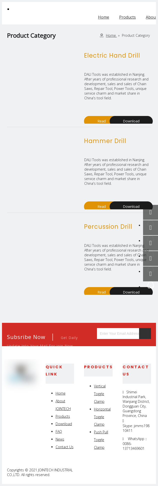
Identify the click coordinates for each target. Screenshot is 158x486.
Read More (101, 122)
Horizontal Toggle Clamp (102, 417)
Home (103, 17)
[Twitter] (135, 472)
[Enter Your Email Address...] (119, 333)
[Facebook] (112, 472)
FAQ (59, 431)
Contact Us (65, 447)
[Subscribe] (145, 333)
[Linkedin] (124, 472)
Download (131, 121)
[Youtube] (147, 472)
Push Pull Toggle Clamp (101, 440)
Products (127, 17)
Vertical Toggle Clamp (100, 394)
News (60, 439)
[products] (34, 72)
